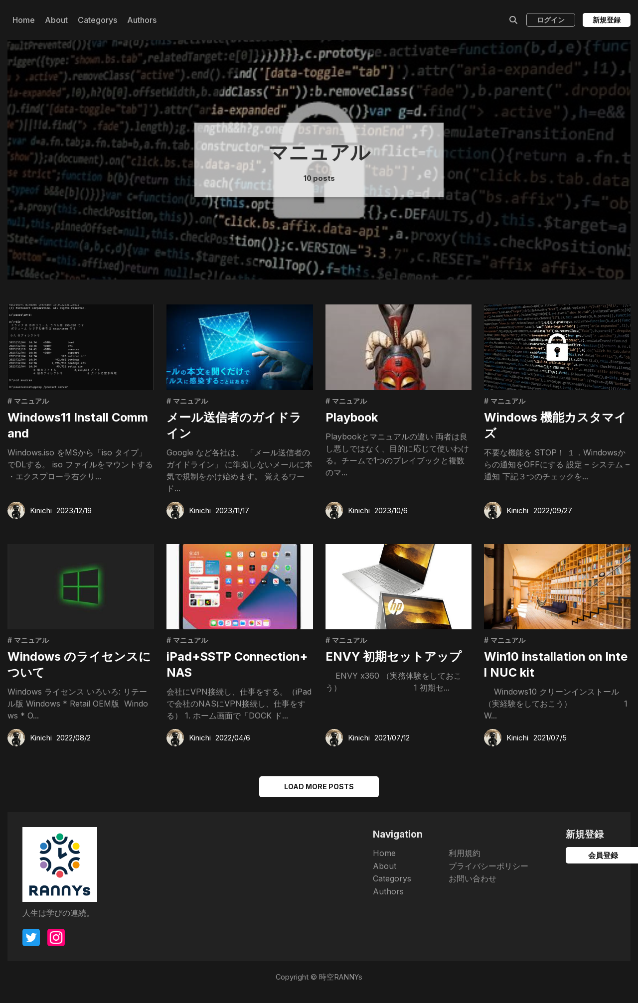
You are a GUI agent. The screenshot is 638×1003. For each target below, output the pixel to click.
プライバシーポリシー (414, 875)
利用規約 (390, 863)
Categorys (97, 20)
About (56, 20)
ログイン (551, 19)
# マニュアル (29, 401)
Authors (142, 20)
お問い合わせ (398, 888)
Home (23, 20)
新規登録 (607, 19)
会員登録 (553, 865)
